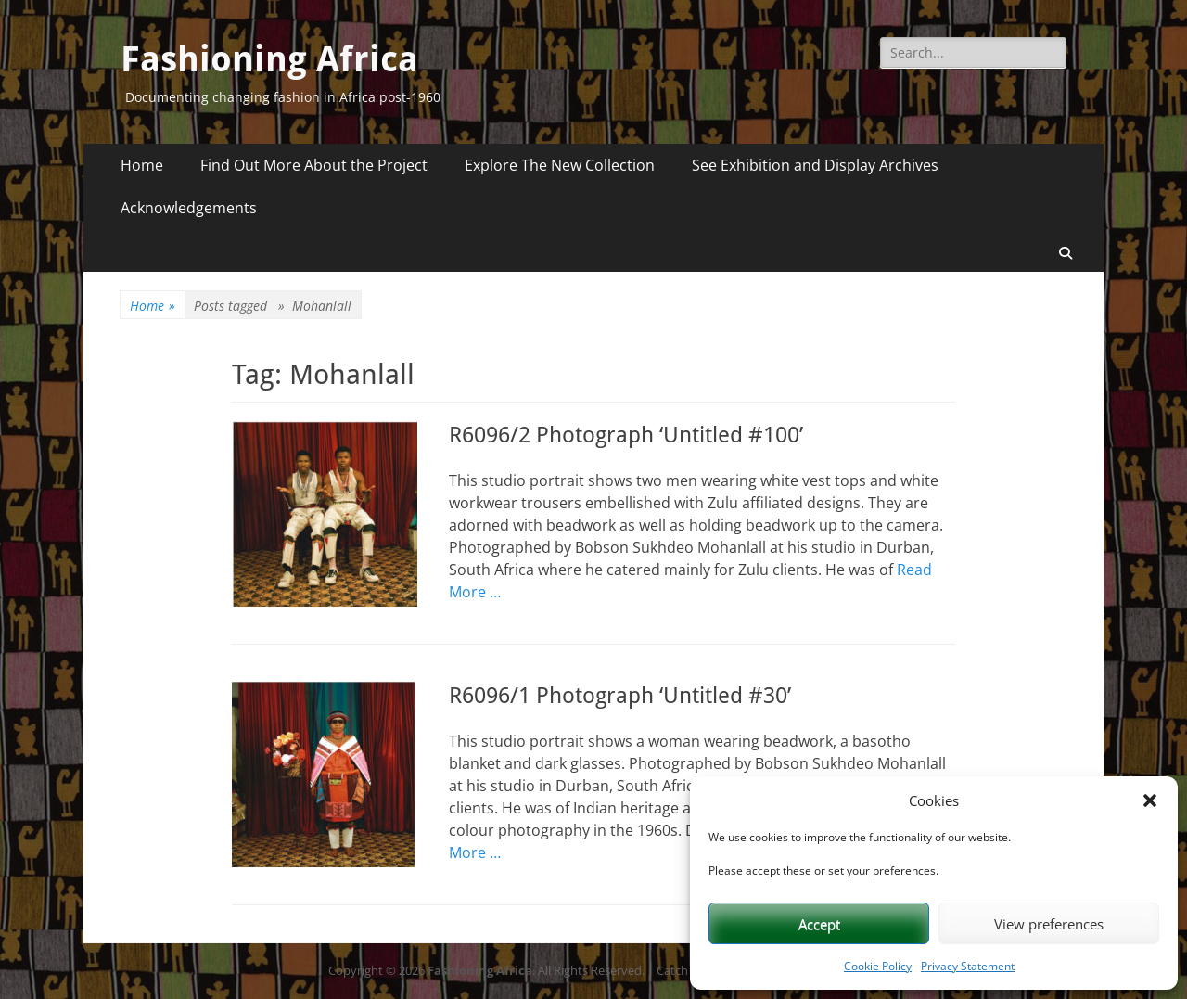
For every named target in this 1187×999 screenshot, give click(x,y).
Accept (819, 924)
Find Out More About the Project (314, 165)
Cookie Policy (878, 966)
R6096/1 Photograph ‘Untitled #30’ (620, 696)
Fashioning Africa (269, 59)
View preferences (1049, 924)
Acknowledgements (189, 208)
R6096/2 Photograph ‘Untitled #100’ (626, 435)
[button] (1150, 800)
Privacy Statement (968, 966)
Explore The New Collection (560, 165)
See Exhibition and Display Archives (815, 165)
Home (142, 165)
